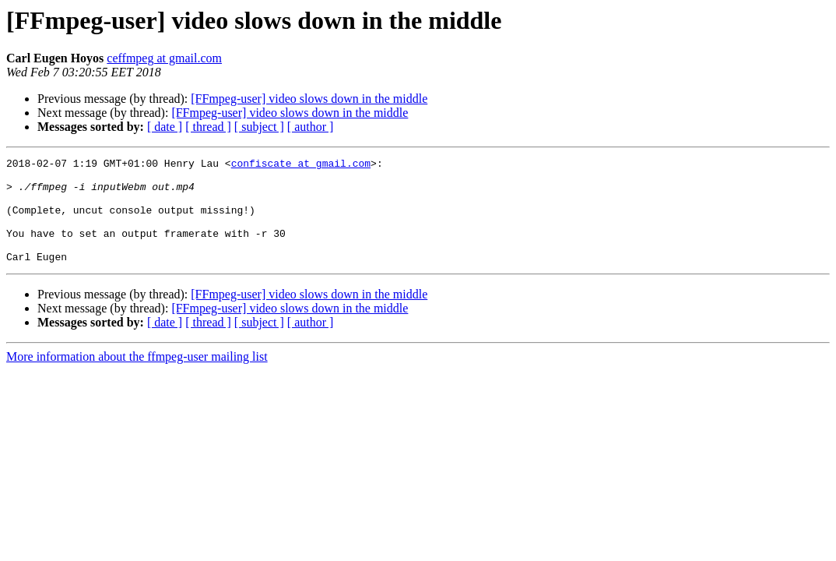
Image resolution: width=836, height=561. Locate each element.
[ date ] (164, 126)
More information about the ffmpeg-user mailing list (137, 377)
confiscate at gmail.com (301, 165)
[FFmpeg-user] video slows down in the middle (309, 98)
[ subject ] (259, 126)
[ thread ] (208, 126)
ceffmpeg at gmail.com (164, 58)
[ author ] (310, 126)
